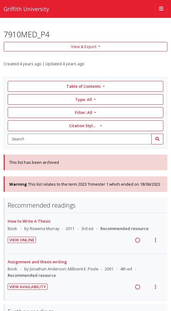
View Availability (27, 286)
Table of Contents (84, 86)
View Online (21, 240)
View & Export (84, 46)
